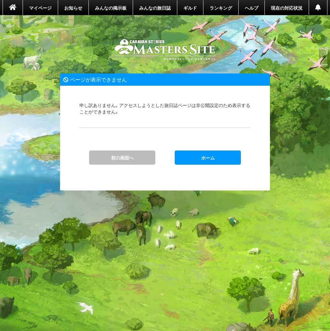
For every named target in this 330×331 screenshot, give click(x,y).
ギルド (190, 8)
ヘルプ (251, 8)
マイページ (40, 8)
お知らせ (73, 8)
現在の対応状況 (287, 8)
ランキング (221, 8)
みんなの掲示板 (111, 8)
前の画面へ (122, 157)
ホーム (165, 50)
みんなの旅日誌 (155, 8)
